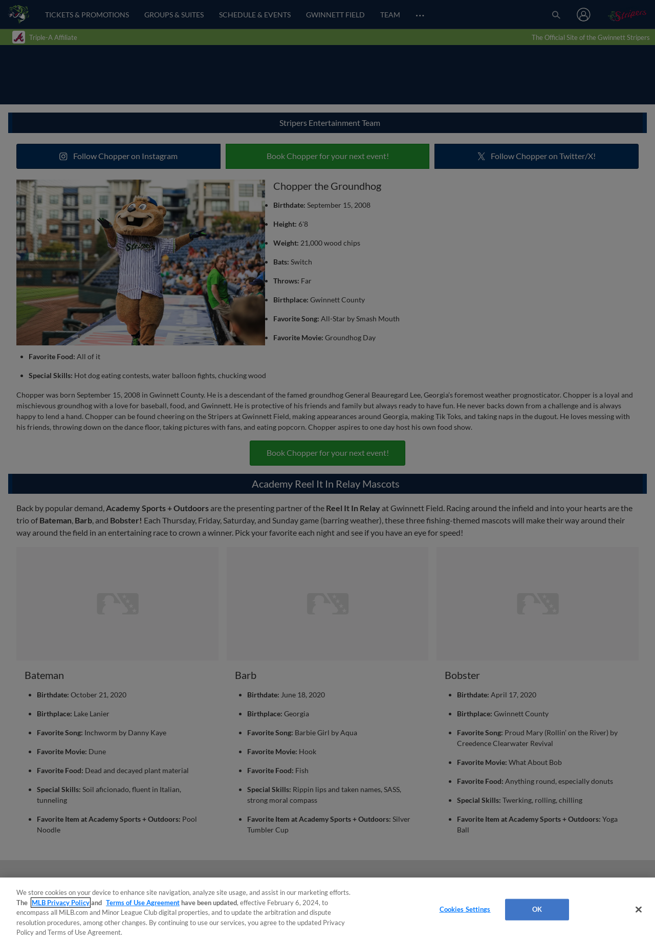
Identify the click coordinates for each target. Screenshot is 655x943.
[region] (327, 910)
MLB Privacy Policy (61, 902)
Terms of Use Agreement (143, 902)
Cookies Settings (465, 909)
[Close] (638, 909)
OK (537, 909)
